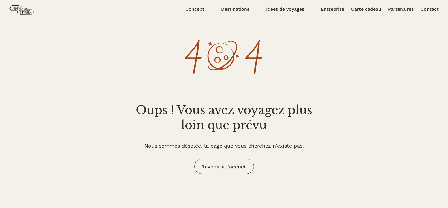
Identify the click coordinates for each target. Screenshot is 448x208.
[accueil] (22, 10)
